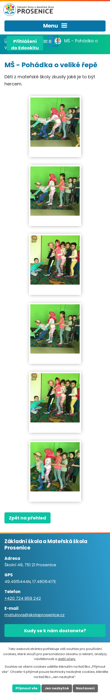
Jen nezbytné (57, 688)
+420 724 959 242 (22, 598)
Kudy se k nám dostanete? (55, 631)
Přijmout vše (26, 688)
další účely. (67, 659)
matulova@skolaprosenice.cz (34, 615)
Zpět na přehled (27, 518)
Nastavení (85, 688)
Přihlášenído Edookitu (25, 44)
